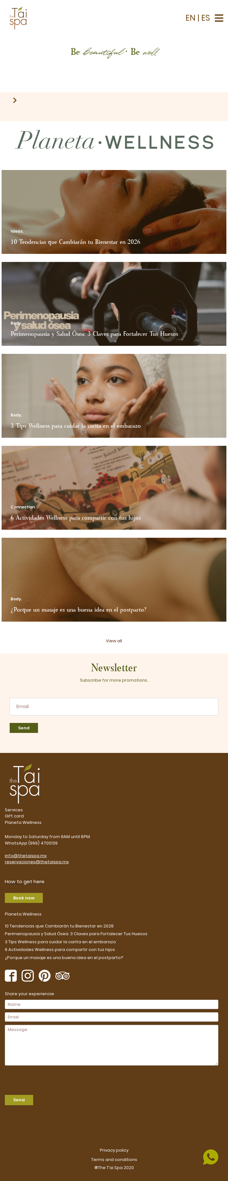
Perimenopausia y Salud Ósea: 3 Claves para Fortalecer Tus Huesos (76, 934)
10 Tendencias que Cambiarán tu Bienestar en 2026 (59, 926)
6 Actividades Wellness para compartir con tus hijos (60, 949)
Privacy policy (114, 1150)
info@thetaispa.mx (26, 856)
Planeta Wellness (23, 822)
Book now (23, 898)
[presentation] (41, 1078)
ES (204, 18)
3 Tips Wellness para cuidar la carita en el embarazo (60, 942)
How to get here (24, 881)
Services (14, 810)
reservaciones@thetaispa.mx (37, 862)
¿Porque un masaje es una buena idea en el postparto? (64, 958)
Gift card (14, 816)
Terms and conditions (114, 1159)
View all (114, 641)
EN (191, 18)
